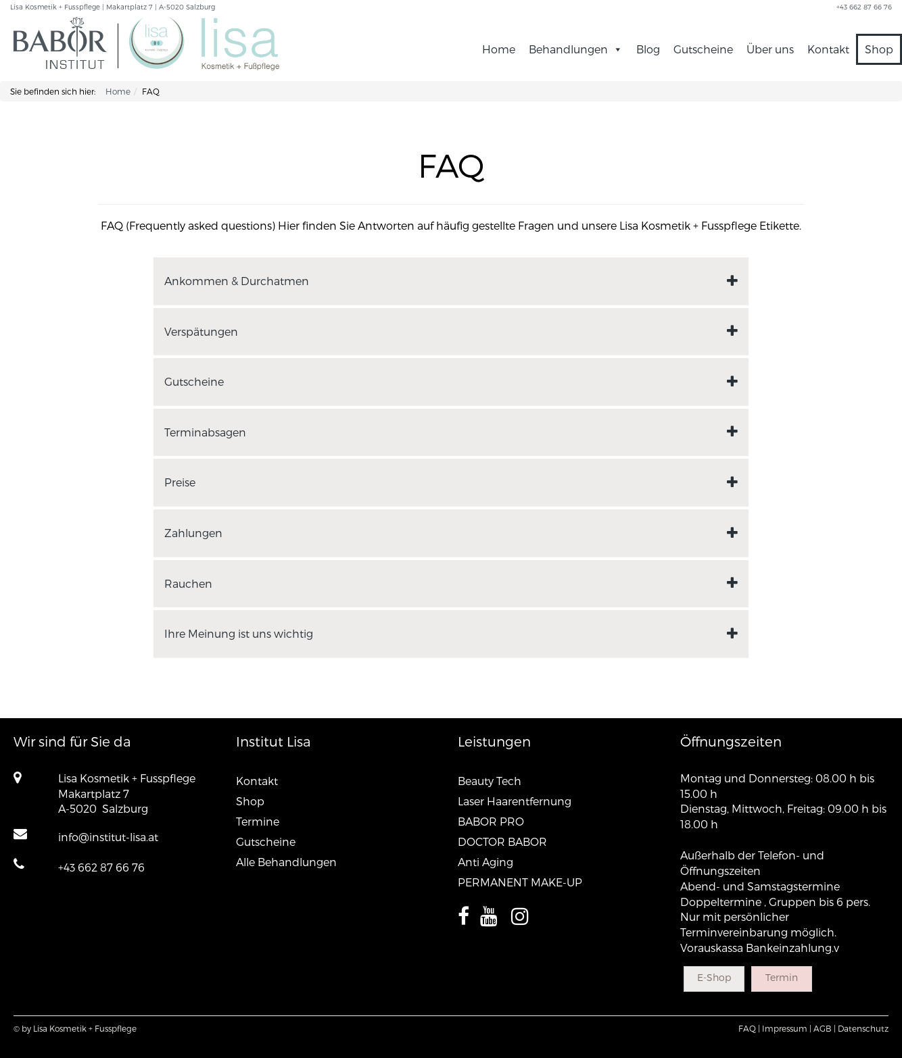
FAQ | (749, 1028)
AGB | (824, 1028)
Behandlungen (576, 49)
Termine (257, 821)
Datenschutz (863, 1028)
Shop (879, 49)
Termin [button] (781, 977)
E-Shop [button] (714, 977)
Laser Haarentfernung (514, 801)
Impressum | (786, 1028)
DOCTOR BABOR (502, 841)
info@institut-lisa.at (108, 836)
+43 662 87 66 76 (101, 867)
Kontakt (828, 49)
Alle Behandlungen (286, 861)
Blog (648, 49)
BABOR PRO (491, 821)
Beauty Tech (489, 780)
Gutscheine (703, 49)
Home (498, 49)
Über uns (770, 49)
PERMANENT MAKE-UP (520, 882)
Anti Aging (485, 861)
